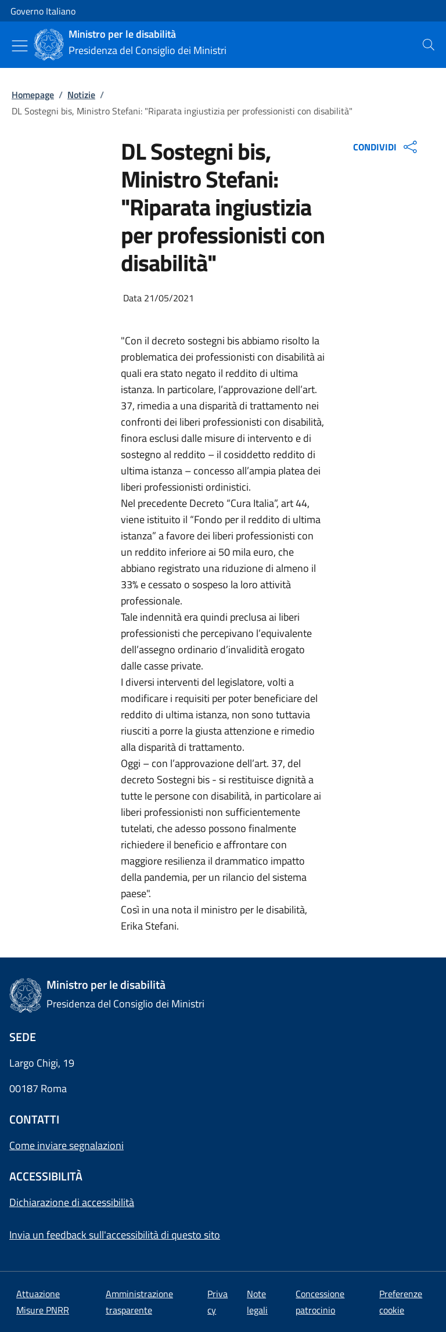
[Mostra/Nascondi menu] (19, 46)
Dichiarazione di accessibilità (71, 1202)
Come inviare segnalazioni (66, 1145)
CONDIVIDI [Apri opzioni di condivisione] (386, 147)
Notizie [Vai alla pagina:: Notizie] (81, 95)
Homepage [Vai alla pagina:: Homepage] (33, 95)
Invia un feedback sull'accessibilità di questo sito (114, 1235)
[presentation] (429, 45)
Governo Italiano (42, 11)
